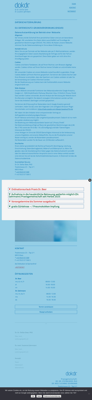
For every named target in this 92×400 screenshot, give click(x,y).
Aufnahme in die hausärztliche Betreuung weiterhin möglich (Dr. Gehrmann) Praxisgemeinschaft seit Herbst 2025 (44, 195)
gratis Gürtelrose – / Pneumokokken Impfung (35, 206)
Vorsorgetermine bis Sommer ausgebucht (33, 201)
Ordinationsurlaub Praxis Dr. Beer (28, 189)
